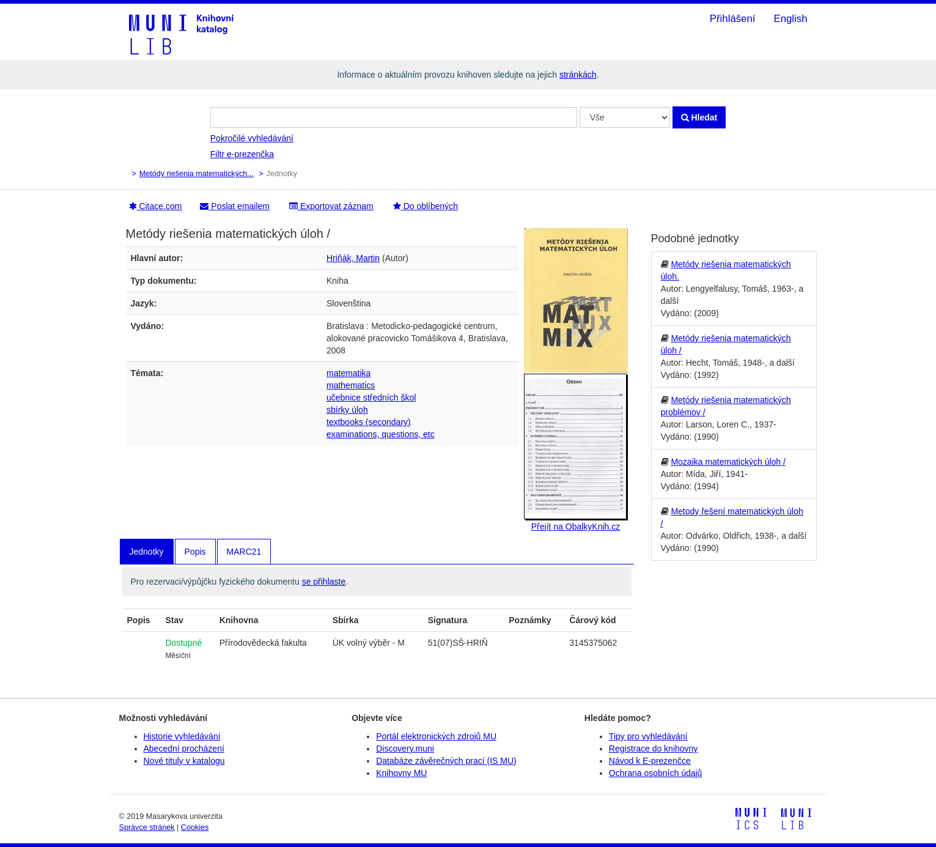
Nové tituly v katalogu (184, 761)
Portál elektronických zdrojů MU (436, 736)
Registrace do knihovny (653, 748)
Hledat (699, 117)
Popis (195, 552)
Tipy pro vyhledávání (648, 736)
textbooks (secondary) (368, 422)
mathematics (350, 385)
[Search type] (625, 117)
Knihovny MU (401, 773)
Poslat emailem (235, 206)
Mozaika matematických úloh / (728, 462)
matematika (348, 373)
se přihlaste (324, 581)
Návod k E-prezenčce (650, 761)
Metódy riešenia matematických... (196, 173)
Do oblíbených (425, 206)
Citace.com (155, 206)
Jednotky (147, 552)
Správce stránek (147, 827)
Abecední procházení (184, 748)
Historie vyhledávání (182, 736)
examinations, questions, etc (380, 434)
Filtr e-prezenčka (242, 154)
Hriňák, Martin (353, 258)
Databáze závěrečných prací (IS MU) (446, 761)
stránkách (578, 75)
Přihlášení (733, 18)
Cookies (195, 827)
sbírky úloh (347, 410)
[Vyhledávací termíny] (393, 117)
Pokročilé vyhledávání (251, 138)
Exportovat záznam (331, 206)
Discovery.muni (405, 748)
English (790, 18)
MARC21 (244, 552)
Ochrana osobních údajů (655, 773)
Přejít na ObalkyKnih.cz (576, 526)
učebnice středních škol (371, 397)
